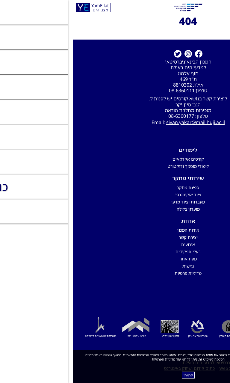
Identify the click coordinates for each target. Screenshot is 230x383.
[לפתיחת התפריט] (222, 7)
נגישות (115, 266)
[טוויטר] (104, 54)
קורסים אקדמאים (115, 159)
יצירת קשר (115, 237)
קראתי (115, 375)
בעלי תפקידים (115, 251)
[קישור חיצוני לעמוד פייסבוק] (125, 54)
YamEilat (27, 7)
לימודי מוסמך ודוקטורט (115, 166)
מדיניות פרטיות (115, 273)
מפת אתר (115, 259)
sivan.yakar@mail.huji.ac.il (122, 122)
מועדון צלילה (115, 209)
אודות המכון (115, 230)
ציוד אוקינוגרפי (115, 194)
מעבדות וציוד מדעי (115, 202)
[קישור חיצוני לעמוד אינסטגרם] (115, 54)
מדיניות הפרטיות (90, 359)
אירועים (115, 244)
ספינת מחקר (115, 187)
